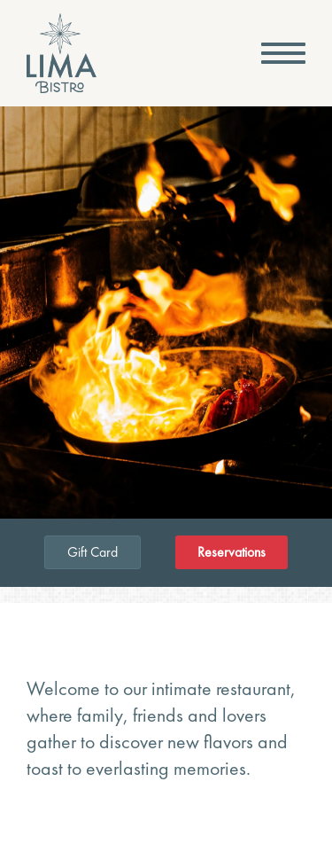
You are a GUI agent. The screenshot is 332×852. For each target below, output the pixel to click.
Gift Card (92, 552)
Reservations (231, 552)
